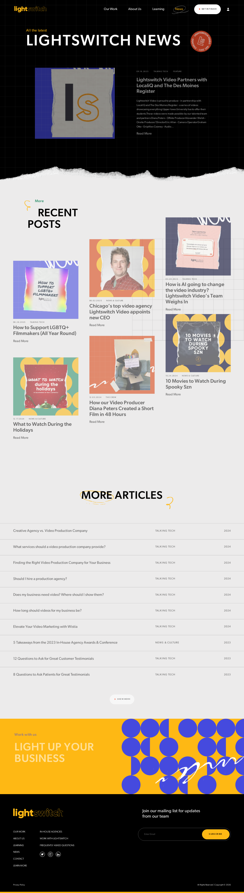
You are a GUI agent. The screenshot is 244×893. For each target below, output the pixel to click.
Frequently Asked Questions (57, 845)
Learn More (20, 865)
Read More (144, 143)
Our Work (110, 9)
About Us (134, 9)
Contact (18, 859)
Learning (158, 9)
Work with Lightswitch (54, 838)
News (179, 9)
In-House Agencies (51, 832)
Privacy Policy (19, 885)
